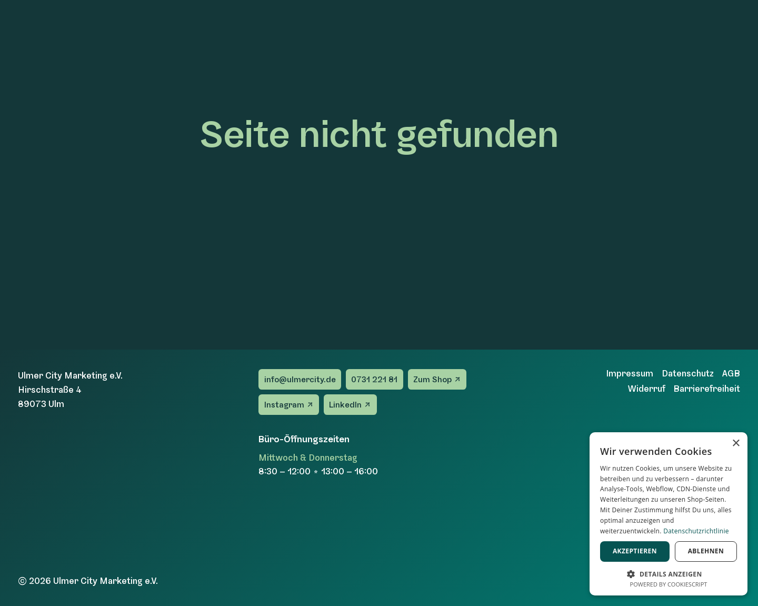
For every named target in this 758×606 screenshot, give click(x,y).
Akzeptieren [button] (635, 551)
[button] (668, 573)
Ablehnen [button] (706, 551)
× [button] (736, 444)
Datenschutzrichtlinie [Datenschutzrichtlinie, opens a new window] (696, 530)
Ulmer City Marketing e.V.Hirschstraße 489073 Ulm (70, 389)
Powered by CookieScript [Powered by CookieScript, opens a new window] (668, 584)
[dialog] (668, 513)
